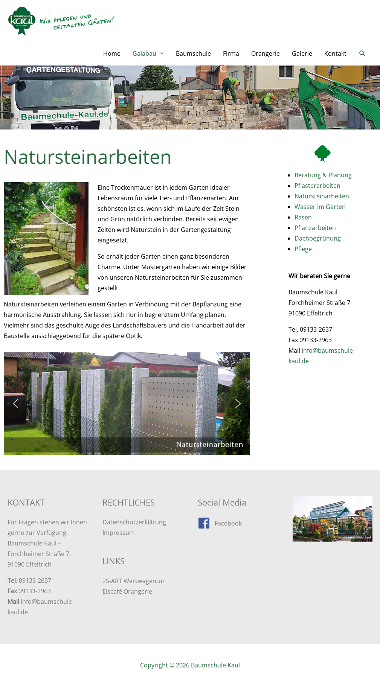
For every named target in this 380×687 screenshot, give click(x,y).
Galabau (144, 53)
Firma (231, 53)
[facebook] (220, 523)
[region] (127, 403)
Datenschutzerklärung (134, 522)
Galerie (302, 53)
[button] (362, 54)
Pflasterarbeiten (317, 185)
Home (112, 53)
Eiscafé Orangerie (127, 591)
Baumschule (193, 53)
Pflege (303, 249)
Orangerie (265, 53)
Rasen (303, 217)
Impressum (118, 533)
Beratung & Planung (323, 175)
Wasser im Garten (320, 207)
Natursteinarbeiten (322, 196)
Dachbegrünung (318, 238)
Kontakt (335, 53)
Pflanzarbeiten (315, 228)
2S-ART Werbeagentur (133, 581)
